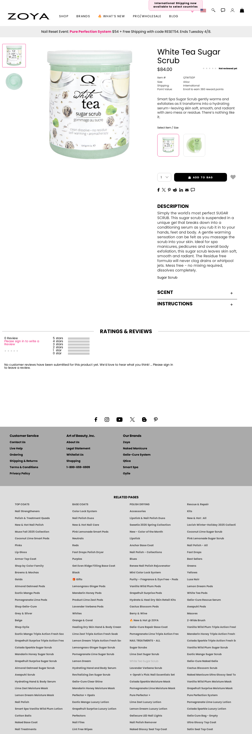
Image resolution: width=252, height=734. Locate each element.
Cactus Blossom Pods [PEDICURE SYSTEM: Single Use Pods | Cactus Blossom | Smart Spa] (144, 606)
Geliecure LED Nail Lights (146, 715)
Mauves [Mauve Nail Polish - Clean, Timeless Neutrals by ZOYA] (192, 613)
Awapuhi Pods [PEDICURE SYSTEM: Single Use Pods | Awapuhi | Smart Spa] (196, 606)
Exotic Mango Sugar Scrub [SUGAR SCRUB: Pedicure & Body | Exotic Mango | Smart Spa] (204, 654)
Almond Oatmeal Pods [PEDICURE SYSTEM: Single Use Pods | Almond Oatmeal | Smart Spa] (30, 586)
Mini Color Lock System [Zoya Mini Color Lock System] (145, 572)
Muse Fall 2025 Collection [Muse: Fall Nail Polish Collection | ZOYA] (32, 531)
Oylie (126, 473)
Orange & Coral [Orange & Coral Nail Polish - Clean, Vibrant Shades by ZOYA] (82, 620)
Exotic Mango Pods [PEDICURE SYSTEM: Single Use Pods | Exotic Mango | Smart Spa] (27, 593)
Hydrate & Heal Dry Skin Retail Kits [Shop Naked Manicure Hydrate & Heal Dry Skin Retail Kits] (153, 600)
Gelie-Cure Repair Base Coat (149, 627)
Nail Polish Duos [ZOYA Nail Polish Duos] (83, 518)
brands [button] (83, 16)
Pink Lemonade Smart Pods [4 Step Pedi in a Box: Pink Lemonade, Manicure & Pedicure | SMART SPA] (90, 531)
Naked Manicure (135, 448)
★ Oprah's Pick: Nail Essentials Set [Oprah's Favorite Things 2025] (152, 674)
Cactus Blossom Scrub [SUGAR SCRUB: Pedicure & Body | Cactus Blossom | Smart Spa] (202, 668)
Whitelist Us (74, 454)
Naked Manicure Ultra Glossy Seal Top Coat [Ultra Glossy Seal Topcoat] (211, 674)
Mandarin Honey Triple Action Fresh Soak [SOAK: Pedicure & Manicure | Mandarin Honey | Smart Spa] (211, 634)
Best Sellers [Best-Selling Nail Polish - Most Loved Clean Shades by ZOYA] (194, 559)
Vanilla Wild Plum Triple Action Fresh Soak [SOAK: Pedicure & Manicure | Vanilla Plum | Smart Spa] (211, 627)
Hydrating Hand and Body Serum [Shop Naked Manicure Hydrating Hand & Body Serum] (94, 668)
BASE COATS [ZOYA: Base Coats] (80, 504)
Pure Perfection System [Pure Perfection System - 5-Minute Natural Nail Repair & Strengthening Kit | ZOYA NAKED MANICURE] (202, 695)
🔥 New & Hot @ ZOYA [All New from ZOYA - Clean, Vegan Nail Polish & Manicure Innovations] (144, 620)
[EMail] (187, 189)
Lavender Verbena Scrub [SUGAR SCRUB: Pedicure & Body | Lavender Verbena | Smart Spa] (146, 668)
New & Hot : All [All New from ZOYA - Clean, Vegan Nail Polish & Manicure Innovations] (196, 518)
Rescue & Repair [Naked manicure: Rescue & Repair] (198, 504)
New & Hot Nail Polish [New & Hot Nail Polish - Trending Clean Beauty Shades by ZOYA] (29, 525)
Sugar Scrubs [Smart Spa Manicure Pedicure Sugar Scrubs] (138, 647)
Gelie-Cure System (137, 454)
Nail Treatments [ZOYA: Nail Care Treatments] (25, 729)
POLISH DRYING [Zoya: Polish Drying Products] (140, 504)
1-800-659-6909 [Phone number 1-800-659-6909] (78, 467)
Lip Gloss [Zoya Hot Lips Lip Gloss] (21, 552)
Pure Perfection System (90, 31)
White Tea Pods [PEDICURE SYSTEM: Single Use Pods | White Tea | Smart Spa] (197, 593)
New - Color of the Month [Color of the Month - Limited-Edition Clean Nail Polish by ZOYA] (146, 531)
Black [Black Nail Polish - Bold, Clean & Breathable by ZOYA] (76, 572)
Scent (195, 292)
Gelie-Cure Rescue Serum (204, 600)
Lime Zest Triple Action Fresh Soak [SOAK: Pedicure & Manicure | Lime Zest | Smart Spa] (95, 634)
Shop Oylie (22, 627)
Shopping (73, 461)
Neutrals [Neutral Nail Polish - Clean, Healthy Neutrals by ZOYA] (78, 538)
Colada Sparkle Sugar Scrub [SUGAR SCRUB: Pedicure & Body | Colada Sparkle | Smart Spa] (33, 647)
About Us (72, 442)
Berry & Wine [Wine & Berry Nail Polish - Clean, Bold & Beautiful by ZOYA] (138, 613)
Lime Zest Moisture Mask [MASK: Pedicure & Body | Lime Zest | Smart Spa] (31, 688)
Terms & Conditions (24, 467)
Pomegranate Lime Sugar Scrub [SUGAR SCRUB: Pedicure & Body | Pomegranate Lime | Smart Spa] (93, 654)
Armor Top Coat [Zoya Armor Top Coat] (25, 559)
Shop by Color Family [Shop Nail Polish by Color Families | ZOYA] (29, 566)
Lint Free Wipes (82, 729)
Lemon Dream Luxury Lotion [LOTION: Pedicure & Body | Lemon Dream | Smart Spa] (148, 708)
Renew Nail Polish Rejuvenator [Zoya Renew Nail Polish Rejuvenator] (150, 566)
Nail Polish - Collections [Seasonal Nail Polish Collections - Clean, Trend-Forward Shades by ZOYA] (146, 552)
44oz (173, 82)
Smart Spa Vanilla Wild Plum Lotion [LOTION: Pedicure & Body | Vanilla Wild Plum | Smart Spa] (39, 708)
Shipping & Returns (24, 461)
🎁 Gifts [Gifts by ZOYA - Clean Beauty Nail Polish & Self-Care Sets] (77, 579)
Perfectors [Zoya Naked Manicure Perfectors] (79, 715)
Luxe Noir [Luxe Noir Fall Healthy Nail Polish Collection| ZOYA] (193, 579)
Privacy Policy (20, 473)
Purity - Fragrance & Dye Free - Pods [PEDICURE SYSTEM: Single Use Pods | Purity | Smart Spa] (154, 579)
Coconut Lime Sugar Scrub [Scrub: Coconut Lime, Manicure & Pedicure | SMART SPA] (204, 531)
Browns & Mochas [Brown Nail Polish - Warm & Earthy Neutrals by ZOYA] (27, 572)
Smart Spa (130, 467)
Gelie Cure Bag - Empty (202, 715)
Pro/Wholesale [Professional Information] (147, 16)
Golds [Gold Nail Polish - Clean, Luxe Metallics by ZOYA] (19, 579)
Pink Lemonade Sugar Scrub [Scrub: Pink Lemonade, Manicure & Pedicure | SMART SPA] (205, 538)
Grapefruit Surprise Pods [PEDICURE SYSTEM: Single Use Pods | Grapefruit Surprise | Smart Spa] (146, 593)
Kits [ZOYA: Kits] (189, 511)
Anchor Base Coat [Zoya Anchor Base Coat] (142, 545)
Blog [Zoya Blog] (173, 16)
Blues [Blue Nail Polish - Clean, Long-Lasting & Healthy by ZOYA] (133, 559)
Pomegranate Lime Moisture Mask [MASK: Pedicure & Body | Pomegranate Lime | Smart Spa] (152, 688)
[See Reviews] (220, 68)
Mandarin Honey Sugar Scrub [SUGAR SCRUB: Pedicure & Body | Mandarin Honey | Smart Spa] (34, 654)
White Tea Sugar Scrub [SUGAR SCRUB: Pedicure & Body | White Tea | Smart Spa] (144, 661)
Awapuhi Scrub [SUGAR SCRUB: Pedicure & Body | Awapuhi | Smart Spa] (25, 674)
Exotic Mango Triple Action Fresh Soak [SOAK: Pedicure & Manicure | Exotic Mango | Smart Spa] (39, 634)
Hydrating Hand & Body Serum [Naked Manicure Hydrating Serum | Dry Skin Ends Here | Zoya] (35, 681)
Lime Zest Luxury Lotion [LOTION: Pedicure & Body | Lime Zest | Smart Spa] (145, 702)
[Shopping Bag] (242, 11)
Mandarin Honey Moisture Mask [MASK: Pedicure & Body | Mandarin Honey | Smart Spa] (93, 688)
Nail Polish (22, 702)
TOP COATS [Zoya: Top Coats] (22, 504)
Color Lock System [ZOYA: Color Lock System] (84, 511)
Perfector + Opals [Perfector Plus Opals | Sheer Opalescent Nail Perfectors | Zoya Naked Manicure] (83, 695)
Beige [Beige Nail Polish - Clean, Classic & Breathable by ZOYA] (18, 620)
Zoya (126, 442)
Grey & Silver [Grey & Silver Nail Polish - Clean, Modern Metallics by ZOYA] (23, 613)
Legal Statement (78, 448)
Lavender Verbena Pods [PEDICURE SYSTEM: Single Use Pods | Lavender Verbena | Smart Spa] (88, 606)
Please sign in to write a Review (21, 343)
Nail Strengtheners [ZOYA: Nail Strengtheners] (27, 511)
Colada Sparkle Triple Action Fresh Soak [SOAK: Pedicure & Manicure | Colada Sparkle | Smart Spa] (211, 640)
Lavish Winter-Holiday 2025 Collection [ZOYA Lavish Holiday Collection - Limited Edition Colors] (211, 525)
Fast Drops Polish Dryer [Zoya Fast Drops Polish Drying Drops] (88, 552)
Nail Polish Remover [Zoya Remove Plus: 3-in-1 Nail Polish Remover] (143, 722)
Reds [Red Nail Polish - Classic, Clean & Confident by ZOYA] (75, 545)
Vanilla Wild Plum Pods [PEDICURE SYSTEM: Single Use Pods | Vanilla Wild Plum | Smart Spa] (145, 586)
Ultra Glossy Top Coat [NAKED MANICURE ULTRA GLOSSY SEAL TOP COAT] (201, 722)
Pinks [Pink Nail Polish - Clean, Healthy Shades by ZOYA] (18, 545)
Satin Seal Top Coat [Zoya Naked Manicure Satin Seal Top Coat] (200, 729)
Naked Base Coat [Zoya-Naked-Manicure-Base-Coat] (26, 722)
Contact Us (17, 442)
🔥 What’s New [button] (111, 16)
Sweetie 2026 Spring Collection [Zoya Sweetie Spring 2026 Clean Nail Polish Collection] (150, 525)
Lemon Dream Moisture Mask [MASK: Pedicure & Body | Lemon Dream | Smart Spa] (34, 695)
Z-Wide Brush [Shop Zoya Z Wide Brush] (196, 620)
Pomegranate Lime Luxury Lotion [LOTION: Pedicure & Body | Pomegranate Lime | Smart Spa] (209, 702)
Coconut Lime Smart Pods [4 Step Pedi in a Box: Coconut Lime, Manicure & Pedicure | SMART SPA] (32, 538)
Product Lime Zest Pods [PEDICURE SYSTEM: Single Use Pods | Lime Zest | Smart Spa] (87, 600)
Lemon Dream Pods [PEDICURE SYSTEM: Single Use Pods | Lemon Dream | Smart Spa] (200, 586)
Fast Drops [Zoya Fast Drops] (194, 552)
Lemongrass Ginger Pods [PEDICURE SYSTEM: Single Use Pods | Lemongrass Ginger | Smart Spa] (89, 586)
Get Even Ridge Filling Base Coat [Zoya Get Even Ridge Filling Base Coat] (93, 566)
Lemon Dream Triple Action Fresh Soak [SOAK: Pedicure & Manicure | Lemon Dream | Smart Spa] (96, 640)
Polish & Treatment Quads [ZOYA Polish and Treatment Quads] (32, 518)
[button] (29, 16)
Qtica (127, 461)
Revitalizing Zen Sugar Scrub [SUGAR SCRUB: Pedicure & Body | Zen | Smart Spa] (91, 674)
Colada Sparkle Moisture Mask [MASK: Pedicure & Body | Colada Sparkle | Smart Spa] (150, 681)
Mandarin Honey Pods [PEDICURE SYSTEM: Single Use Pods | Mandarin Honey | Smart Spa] (87, 593)
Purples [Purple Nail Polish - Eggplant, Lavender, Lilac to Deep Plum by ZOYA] (77, 559)
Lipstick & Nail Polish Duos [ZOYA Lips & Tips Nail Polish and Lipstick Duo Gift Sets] (147, 518)
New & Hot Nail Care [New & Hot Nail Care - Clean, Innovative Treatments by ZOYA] (85, 525)
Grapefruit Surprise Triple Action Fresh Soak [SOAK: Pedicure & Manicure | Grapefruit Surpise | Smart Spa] (39, 640)
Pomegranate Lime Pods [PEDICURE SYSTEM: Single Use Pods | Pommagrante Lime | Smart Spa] (31, 600)
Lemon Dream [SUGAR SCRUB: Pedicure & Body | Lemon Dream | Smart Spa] (81, 661)
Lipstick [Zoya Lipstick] (135, 538)
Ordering (16, 454)
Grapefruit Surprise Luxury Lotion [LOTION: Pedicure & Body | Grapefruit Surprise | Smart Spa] (94, 708)
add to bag (193, 177)
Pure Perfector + (140, 695)
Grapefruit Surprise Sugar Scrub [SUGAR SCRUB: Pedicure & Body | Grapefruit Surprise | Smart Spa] (36, 661)
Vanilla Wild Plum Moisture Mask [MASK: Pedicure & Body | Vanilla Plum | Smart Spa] (209, 681)
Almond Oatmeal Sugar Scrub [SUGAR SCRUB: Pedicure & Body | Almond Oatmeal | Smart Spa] (35, 668)
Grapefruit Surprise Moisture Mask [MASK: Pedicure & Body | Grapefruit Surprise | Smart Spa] (210, 688)
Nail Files (78, 722)
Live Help (16, 448)
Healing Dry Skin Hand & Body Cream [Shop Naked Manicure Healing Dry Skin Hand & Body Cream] (96, 627)
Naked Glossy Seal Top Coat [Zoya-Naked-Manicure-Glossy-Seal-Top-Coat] (148, 729)
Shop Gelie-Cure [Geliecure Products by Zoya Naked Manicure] (26, 606)
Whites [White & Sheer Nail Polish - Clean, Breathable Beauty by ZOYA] (77, 613)
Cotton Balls (23, 715)
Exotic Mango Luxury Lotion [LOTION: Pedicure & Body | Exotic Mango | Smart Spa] (90, 702)
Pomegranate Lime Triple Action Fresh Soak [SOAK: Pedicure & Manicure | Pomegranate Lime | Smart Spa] (154, 634)
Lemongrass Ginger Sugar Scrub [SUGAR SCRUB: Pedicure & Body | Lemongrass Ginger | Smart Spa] (93, 647)
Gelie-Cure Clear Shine (87, 681)
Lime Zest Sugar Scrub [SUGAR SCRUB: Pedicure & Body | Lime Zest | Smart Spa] (144, 654)
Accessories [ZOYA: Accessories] (138, 511)
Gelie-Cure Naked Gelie (202, 661)
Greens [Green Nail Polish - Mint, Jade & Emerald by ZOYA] (191, 566)
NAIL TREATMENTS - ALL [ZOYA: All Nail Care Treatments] (145, 640)
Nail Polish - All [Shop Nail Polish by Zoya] (197, 545)
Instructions (195, 303)
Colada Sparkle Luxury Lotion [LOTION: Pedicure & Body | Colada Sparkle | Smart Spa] (206, 708)
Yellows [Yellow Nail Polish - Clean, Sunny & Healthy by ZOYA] (192, 572)
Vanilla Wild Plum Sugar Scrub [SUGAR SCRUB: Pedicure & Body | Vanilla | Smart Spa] (207, 647)
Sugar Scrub (167, 277)
